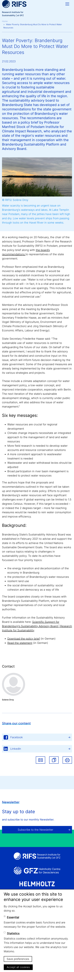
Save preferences (18, 959)
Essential (13, 917)
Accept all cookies (18, 967)
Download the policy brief (23, 638)
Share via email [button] (40, 760)
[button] (54, 760)
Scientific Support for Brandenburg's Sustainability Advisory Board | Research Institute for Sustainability (37, 626)
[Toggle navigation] (67, 4)
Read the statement (19, 642)
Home (5, 21)
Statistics (13, 933)
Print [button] (67, 760)
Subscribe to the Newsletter (35, 829)
